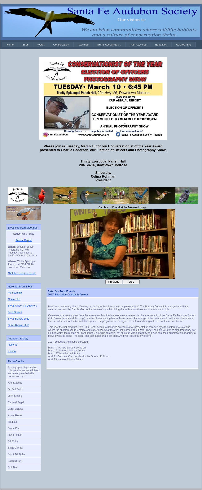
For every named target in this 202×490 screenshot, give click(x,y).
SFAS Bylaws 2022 (18, 318)
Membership (15, 292)
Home (10, 44)
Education (161, 44)
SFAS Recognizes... (109, 44)
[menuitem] (10, 44)
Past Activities (138, 44)
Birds (25, 44)
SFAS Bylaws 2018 (18, 325)
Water (40, 44)
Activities (83, 44)
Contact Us (14, 299)
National (12, 344)
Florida (12, 351)
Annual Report (24, 240)
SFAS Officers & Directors (22, 305)
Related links (183, 44)
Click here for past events (22, 273)
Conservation (61, 44)
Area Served (15, 312)
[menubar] (99, 44)
